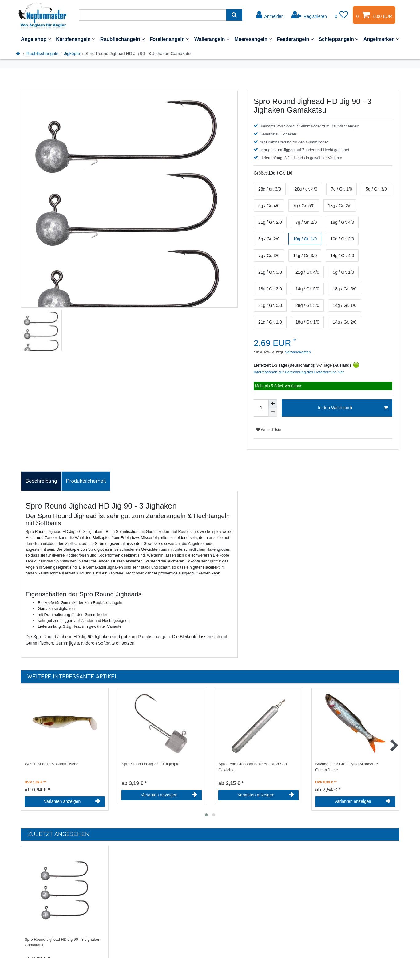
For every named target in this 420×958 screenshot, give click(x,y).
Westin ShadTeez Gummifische (51, 764)
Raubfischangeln (122, 39)
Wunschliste (268, 430)
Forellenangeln (169, 39)
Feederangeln (295, 39)
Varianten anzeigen (72, 801)
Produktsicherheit (86, 481)
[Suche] (234, 15)
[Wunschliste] (341, 15)
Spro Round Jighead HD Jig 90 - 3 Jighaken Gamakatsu (62, 942)
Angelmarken (381, 39)
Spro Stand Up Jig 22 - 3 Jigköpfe (150, 764)
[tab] (41, 481)
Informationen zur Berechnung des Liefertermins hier (299, 372)
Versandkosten (297, 352)
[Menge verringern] (272, 412)
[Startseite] (18, 53)
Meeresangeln (253, 39)
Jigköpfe (72, 53)
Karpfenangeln (75, 39)
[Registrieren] (309, 15)
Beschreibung (41, 481)
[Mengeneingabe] (261, 408)
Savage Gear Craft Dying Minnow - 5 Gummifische (346, 767)
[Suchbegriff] (152, 15)
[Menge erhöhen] (272, 403)
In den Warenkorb (353, 408)
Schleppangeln (338, 39)
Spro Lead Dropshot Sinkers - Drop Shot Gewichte (253, 767)
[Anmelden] (270, 15)
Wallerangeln (211, 39)
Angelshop (36, 39)
